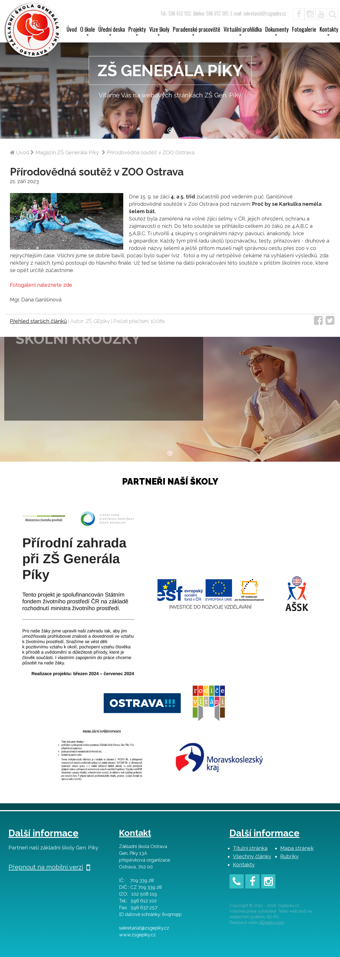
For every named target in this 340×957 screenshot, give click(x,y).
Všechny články (252, 856)
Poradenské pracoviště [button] (196, 31)
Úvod (72, 30)
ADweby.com (272, 922)
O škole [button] (87, 31)
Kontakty (244, 865)
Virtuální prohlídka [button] (243, 31)
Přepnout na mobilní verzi (49, 867)
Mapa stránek (297, 848)
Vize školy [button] (159, 31)
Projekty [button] (137, 31)
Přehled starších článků (38, 321)
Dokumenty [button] (277, 31)
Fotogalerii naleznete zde (41, 285)
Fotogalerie (304, 30)
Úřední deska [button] (111, 31)
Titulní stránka (250, 848)
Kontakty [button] (329, 31)
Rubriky (289, 856)
